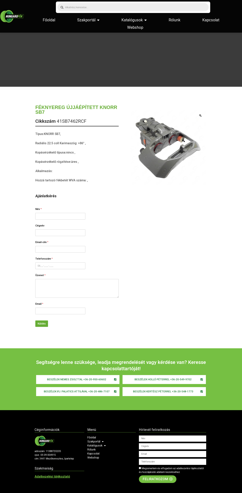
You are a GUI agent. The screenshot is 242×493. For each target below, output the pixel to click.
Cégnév (39, 225)
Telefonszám (44, 258)
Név (38, 209)
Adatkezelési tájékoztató (52, 476)
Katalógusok (134, 20)
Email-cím (41, 242)
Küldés (42, 323)
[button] (77, 379)
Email (39, 303)
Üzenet (40, 275)
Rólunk (174, 20)
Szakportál (88, 20)
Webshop (135, 27)
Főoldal (49, 20)
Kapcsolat (210, 20)
